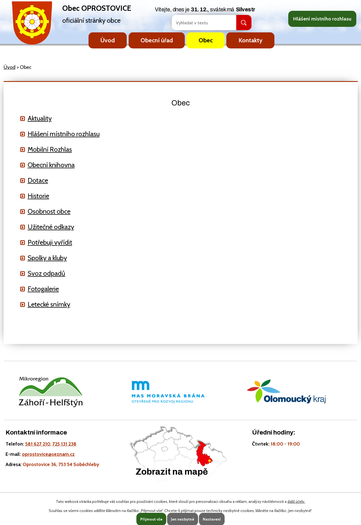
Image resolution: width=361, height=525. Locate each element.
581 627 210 (37, 444)
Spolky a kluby (47, 258)
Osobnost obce (49, 211)
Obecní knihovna (51, 165)
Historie (38, 196)
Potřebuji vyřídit (50, 242)
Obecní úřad (157, 40)
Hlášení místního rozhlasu (322, 19)
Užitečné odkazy (51, 227)
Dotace (38, 180)
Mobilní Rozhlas (50, 149)
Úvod (107, 40)
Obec (206, 40)
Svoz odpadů (46, 273)
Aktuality (40, 118)
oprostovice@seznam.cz (48, 454)
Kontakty (250, 40)
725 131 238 (64, 444)
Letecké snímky (49, 304)
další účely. (296, 501)
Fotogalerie (43, 289)
